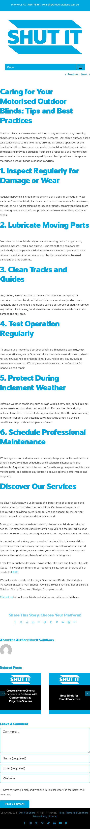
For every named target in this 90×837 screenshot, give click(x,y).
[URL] (45, 779)
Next (84, 74)
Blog (62, 813)
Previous (73, 74)
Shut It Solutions (41, 640)
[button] (2, 693)
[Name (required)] (45, 759)
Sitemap (53, 817)
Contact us (6, 597)
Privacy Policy (40, 817)
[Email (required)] (45, 769)
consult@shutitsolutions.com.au (60, 5)
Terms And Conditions (77, 813)
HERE (14, 572)
